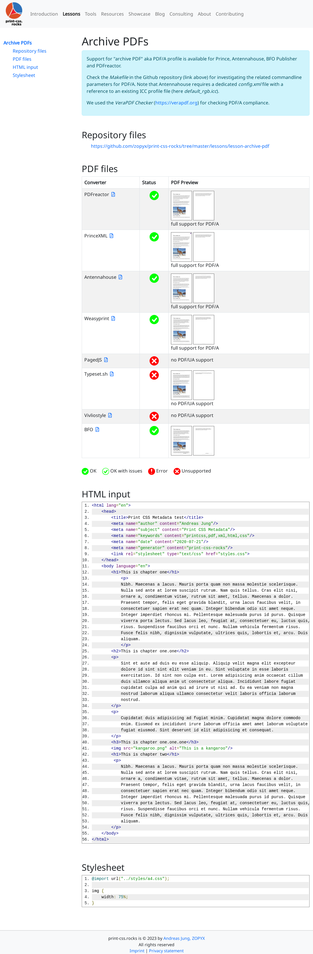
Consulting (181, 14)
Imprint (137, 950)
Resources (112, 14)
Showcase (139, 14)
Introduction (44, 14)
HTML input (25, 67)
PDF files (22, 59)
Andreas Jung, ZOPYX (184, 938)
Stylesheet (24, 75)
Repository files (29, 51)
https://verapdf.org (176, 102)
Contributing (230, 14)
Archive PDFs (17, 43)
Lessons (71, 14)
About (204, 14)
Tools (90, 14)
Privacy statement (166, 950)
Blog (160, 14)
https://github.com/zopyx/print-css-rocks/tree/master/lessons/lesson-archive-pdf (180, 146)
